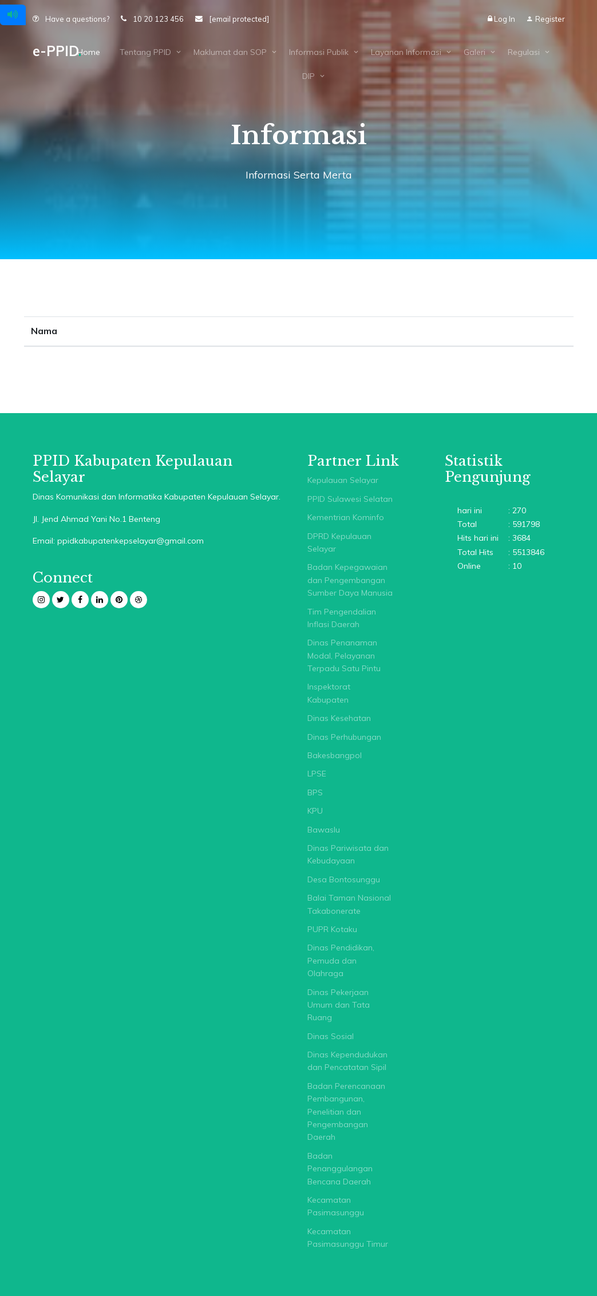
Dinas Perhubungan (344, 737)
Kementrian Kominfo (345, 517)
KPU (315, 811)
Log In (502, 18)
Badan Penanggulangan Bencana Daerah (340, 1169)
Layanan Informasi (406, 52)
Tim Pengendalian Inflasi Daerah (341, 618)
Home (88, 52)
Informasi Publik (319, 52)
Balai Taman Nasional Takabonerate (349, 904)
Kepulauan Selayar (342, 480)
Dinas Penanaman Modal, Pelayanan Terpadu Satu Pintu (344, 655)
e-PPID (57, 51)
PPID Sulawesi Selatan (350, 499)
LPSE (316, 773)
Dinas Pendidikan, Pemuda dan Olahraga (340, 960)
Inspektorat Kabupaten (328, 692)
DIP (308, 76)
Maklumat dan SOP (230, 52)
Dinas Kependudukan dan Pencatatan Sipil (347, 1060)
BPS (315, 792)
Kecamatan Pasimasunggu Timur (347, 1237)
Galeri (474, 52)
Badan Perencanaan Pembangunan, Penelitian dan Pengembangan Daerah (346, 1112)
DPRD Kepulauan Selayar (339, 542)
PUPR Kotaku (332, 929)
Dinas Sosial (330, 1036)
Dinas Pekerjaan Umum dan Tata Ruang (338, 1005)
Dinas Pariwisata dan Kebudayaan (348, 854)
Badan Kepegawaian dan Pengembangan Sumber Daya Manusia (350, 580)
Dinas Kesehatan (339, 718)
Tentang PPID (145, 52)
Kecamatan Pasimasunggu (335, 1206)
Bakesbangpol (334, 755)
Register (545, 18)
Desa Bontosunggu (343, 879)
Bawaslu (323, 830)
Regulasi (524, 52)
